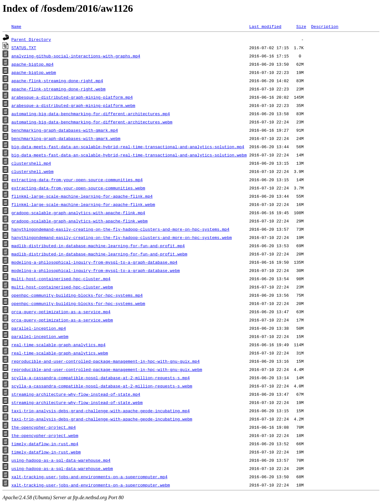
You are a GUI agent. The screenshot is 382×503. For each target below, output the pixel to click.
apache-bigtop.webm (33, 72)
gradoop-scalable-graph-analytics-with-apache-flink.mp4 (78, 212)
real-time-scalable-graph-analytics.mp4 (58, 344)
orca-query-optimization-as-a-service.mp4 (61, 311)
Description (324, 26)
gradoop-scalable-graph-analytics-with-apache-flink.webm (79, 221)
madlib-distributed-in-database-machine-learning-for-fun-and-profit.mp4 (98, 245)
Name (16, 26)
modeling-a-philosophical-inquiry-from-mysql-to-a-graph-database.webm (95, 270)
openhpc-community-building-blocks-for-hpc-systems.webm (78, 303)
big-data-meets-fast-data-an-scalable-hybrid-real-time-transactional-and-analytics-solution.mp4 (127, 146)
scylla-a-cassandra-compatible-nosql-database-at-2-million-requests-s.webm (101, 386)
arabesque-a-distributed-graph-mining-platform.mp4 (72, 97)
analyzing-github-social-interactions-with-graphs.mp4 (75, 56)
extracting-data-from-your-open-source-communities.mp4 (77, 179)
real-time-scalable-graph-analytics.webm (59, 353)
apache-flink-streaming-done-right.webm (58, 89)
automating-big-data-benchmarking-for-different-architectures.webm (91, 122)
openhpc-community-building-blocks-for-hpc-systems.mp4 (77, 295)
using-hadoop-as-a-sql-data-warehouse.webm (62, 468)
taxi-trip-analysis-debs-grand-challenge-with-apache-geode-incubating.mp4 (100, 411)
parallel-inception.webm (39, 336)
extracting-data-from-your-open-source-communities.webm (78, 188)
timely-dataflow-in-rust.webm (46, 452)
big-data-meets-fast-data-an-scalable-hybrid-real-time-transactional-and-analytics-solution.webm (129, 155)
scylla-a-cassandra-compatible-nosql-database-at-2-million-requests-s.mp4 (100, 378)
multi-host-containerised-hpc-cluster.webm (62, 287)
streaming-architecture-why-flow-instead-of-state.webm (77, 402)
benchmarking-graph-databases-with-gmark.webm (65, 138)
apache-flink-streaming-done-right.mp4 (57, 80)
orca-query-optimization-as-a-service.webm (62, 320)
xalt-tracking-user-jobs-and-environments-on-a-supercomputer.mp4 (89, 477)
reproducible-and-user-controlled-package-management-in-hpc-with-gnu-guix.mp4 (105, 361)
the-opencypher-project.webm (44, 435)
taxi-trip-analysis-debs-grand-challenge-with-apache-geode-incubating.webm (101, 419)
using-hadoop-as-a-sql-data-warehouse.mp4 (61, 460)
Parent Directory (31, 39)
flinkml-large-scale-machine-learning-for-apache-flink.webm (83, 204)
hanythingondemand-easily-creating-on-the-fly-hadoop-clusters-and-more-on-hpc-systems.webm (121, 237)
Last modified (265, 26)
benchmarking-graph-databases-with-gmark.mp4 (64, 130)
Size (301, 26)
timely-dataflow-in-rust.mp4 (44, 444)
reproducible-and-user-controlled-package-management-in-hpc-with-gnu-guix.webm (106, 369)
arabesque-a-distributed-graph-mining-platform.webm (73, 105)
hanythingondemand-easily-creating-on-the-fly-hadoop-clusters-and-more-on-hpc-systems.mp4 (120, 229)
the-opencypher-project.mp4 (43, 427)
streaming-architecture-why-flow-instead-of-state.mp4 (75, 394)
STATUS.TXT (23, 47)
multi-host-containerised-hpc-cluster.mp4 (61, 278)
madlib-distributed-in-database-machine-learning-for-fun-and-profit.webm (99, 254)
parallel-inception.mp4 (38, 328)
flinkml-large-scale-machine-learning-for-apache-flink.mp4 (82, 196)
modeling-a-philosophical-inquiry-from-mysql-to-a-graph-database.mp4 (94, 262)
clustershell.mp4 (31, 163)
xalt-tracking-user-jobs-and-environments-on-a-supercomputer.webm (90, 485)
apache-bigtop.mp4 (32, 64)
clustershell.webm (32, 171)
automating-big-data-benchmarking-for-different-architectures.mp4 (90, 113)
